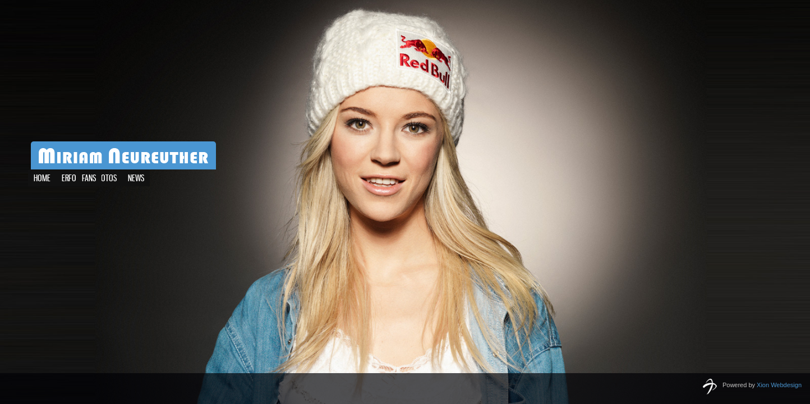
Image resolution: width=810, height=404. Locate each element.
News (116, 178)
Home (42, 178)
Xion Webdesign (779, 385)
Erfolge (74, 178)
